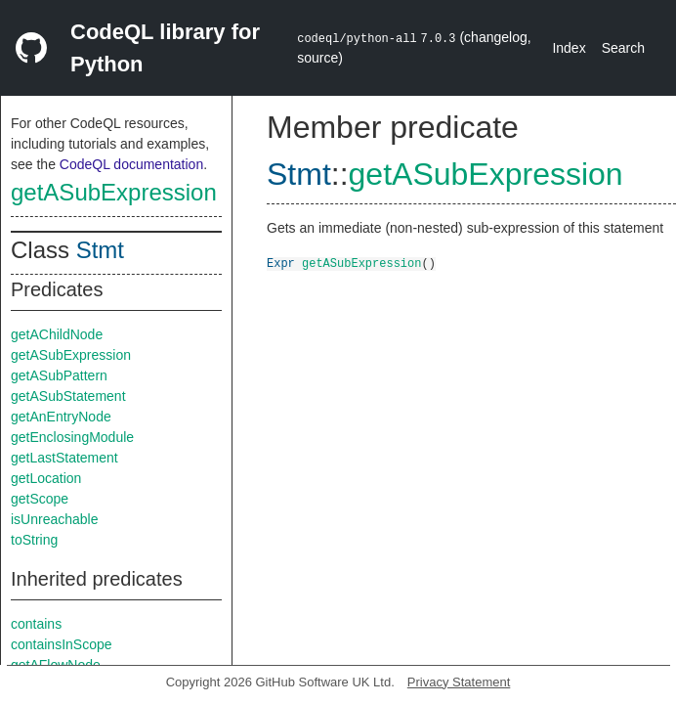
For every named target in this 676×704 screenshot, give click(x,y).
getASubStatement (68, 396)
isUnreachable (55, 519)
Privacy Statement (459, 682)
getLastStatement (64, 457)
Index (568, 48)
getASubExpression (114, 192)
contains (36, 624)
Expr (281, 262)
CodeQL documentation (131, 164)
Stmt (100, 250)
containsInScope (61, 644)
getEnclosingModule (72, 437)
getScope (39, 498)
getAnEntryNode (61, 416)
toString (34, 540)
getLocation (46, 478)
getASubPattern (59, 375)
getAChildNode (57, 334)
